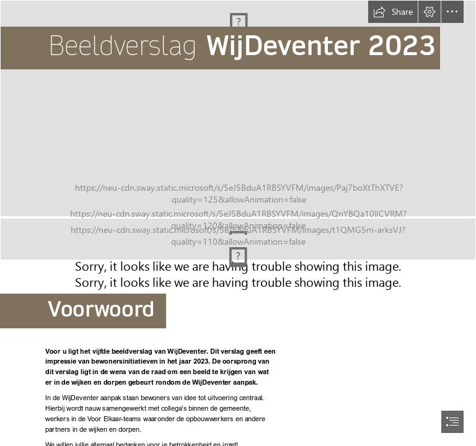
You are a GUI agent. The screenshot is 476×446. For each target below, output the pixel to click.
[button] (393, 12)
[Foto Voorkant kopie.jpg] (238, 108)
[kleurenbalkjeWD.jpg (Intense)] (238, 242)
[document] (238, 223)
